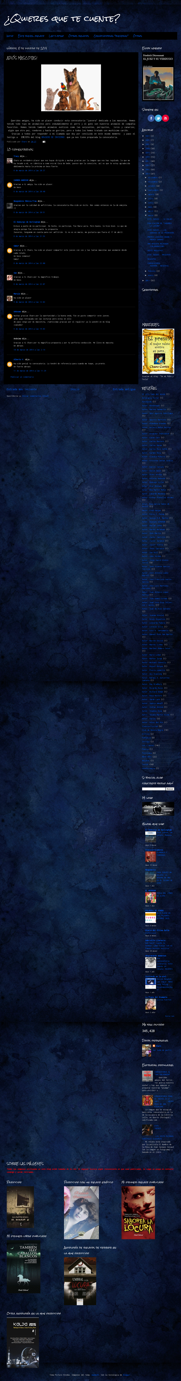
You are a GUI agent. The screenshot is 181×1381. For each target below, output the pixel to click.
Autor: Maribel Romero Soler (156, 648)
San (15, 273)
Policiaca (147, 753)
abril (151, 211)
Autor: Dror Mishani (152, 486)
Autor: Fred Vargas (151, 510)
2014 (148, 174)
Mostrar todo (169, 1016)
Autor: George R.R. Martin (155, 518)
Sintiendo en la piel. (156, 976)
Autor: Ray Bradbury (152, 684)
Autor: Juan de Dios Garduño (156, 609)
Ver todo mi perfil (162, 1050)
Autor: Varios (149, 719)
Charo (158, 1046)
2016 (148, 165)
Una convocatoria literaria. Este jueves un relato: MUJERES (164, 963)
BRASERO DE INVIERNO (54, 137)
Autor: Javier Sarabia (153, 541)
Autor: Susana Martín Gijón (155, 715)
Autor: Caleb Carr (151, 437)
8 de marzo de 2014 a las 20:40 (29, 191)
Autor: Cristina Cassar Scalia (157, 460)
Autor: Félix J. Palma (153, 514)
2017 (148, 161)
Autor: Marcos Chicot (152, 641)
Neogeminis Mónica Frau (25, 201)
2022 (148, 140)
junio (151, 203)
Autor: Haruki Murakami (153, 529)
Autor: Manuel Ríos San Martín (157, 634)
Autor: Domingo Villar (153, 482)
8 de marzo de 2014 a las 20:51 (29, 212)
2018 (148, 157)
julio (151, 198)
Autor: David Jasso (151, 471)
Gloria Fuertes (164, 1000)
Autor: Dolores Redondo (153, 478)
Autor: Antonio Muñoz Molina (156, 427)
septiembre (154, 190)
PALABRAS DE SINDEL (154, 910)
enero (151, 275)
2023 (148, 136)
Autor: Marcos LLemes (152, 645)
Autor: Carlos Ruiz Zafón (154, 449)
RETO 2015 (147, 757)
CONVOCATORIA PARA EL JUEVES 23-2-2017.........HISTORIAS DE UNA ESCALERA (164, 1101)
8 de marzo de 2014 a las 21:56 (29, 236)
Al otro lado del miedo (153, 394)
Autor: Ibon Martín (151, 533)
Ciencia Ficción (150, 726)
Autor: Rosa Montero (152, 696)
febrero (152, 271)
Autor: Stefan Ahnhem (152, 707)
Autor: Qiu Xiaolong (152, 674)
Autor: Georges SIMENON (153, 522)
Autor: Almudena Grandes (154, 423)
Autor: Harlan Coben (152, 525)
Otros (137, 36)
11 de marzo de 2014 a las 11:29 (30, 371)
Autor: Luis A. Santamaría (155, 630)
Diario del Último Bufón (157, 930)
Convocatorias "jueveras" (111, 36)
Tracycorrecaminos (154, 850)
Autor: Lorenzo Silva (152, 627)
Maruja (17, 294)
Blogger (126, 1375)
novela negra (148, 768)
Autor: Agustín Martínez (154, 420)
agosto (151, 194)
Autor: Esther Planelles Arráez (158, 497)
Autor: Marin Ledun (151, 655)
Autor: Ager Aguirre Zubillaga (157, 413)
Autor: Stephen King (152, 711)
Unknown (17, 311)
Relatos (145, 761)
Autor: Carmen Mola (151, 453)
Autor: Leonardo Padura (153, 623)
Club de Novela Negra (152, 730)
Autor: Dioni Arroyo (152, 474)
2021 (148, 144)
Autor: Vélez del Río (152, 722)
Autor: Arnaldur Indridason (155, 434)
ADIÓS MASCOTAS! (155, 250)
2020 (148, 148)
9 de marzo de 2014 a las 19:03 (29, 329)
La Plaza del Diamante (156, 997)
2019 (148, 153)
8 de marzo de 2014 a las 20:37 (29, 170)
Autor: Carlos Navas (152, 445)
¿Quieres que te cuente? (63, 18)
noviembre (153, 182)
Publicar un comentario (22, 377)
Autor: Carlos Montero (153, 441)
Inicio (10, 36)
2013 (148, 280)
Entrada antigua (124, 389)
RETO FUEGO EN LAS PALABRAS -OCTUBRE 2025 (164, 916)
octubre (152, 186)
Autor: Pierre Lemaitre (153, 670)
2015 (148, 169)
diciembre (153, 177)
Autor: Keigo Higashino (153, 619)
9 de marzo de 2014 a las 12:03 (29, 302)
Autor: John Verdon (151, 556)
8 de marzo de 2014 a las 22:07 (29, 284)
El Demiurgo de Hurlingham (27, 222)
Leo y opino (56, 36)
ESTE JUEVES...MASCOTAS (159, 255)
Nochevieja (150, 933)
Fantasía (146, 738)
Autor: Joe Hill (150, 552)
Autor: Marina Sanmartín (154, 409)
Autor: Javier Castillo (153, 537)
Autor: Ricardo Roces (152, 688)
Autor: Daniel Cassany (153, 467)
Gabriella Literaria (155, 940)
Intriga (145, 741)
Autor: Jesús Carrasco (153, 548)
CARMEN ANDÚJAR (21, 180)
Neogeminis (150, 870)
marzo (151, 215)
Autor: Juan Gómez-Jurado (154, 598)
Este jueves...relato (31, 36)
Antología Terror (150, 398)
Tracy (16, 156)
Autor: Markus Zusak (152, 658)
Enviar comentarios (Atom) (35, 396)
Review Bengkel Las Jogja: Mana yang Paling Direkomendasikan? (164, 984)
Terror (145, 764)
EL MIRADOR (150, 890)
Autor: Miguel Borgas (152, 666)
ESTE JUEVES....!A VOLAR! (160, 219)
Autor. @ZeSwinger (151, 405)
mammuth (95, 1375)
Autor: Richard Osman (152, 692)
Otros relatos (78, 36)
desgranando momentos (155, 956)
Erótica (145, 734)
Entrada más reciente (22, 389)
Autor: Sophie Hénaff (152, 703)
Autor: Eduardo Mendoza (153, 494)
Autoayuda (147, 402)
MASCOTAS (151, 259)
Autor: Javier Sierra (152, 545)
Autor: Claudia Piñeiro (153, 457)
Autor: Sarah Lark (151, 699)
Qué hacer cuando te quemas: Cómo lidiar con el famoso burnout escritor (158, 945)
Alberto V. (19, 359)
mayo (150, 207)
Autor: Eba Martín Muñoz (154, 490)
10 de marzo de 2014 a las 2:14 (29, 350)
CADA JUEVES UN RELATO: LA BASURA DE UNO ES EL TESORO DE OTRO (164, 877)
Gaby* (16, 246)
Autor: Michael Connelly (154, 662)
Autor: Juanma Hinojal (153, 615)
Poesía (145, 749)
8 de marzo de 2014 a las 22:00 (29, 263)
